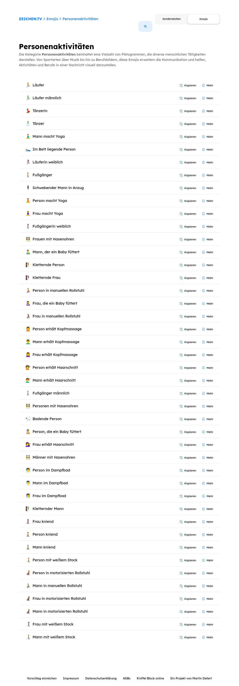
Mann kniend (44, 543)
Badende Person (47, 414)
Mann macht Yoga (49, 132)
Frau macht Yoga (48, 209)
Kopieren (188, 81)
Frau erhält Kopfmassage (55, 350)
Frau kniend (43, 517)
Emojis (52, 19)
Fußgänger (42, 170)
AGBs (126, 674)
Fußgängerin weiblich (52, 222)
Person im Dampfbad (51, 466)
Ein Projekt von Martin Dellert (191, 674)
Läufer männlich (47, 93)
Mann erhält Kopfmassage (56, 337)
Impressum (71, 674)
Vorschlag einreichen (42, 674)
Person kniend (45, 530)
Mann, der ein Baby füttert (56, 247)
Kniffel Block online (150, 674)
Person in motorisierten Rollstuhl (61, 568)
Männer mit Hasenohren (54, 453)
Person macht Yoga (50, 196)
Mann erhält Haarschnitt (54, 376)
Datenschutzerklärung (101, 674)
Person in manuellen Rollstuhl (58, 286)
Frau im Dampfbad (49, 491)
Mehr (207, 81)
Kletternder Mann (48, 504)
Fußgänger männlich (51, 389)
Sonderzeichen (172, 19)
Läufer (38, 80)
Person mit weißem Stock (55, 555)
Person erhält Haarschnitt (55, 363)
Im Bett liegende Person (54, 145)
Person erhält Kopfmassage (57, 324)
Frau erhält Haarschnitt (53, 440)
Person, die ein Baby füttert (57, 427)
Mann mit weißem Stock (54, 632)
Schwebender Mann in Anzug (58, 183)
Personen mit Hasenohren (55, 401)
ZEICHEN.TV (30, 19)
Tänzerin (40, 106)
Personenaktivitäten (80, 19)
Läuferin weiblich (48, 158)
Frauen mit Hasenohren (53, 235)
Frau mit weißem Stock (53, 620)
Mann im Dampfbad (50, 478)
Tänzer (38, 119)
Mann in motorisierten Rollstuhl (60, 607)
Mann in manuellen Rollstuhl (57, 581)
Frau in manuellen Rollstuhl (56, 312)
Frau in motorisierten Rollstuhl (59, 594)
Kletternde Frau (46, 273)
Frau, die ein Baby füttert (55, 299)
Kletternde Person (48, 260)
